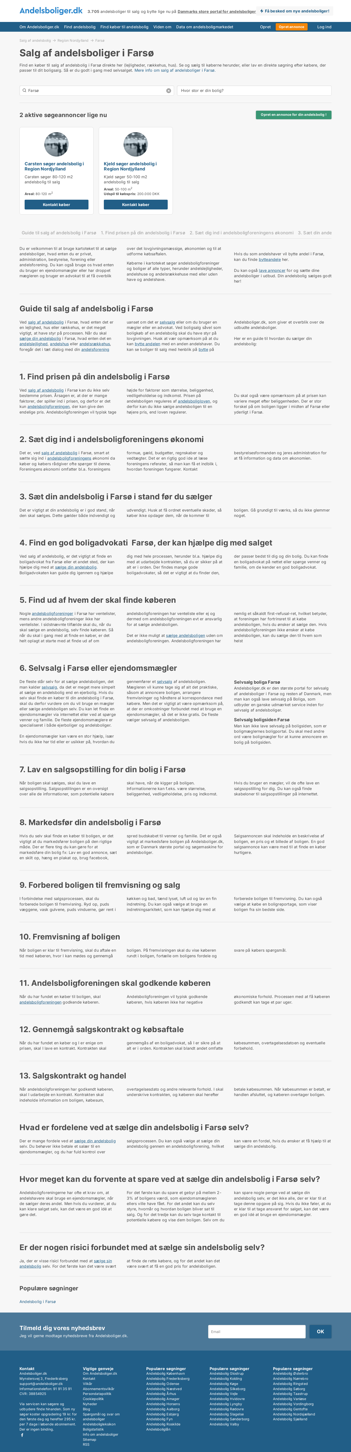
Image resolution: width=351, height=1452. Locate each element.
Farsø (99, 40)
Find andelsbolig (80, 26)
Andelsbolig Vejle (224, 1394)
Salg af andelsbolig (35, 40)
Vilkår (87, 1384)
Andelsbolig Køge (224, 1384)
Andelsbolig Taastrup (290, 1394)
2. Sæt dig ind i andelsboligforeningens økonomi (241, 232)
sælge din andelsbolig (76, 567)
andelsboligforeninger (52, 613)
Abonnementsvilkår (98, 1389)
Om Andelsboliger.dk (39, 26)
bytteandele (270, 259)
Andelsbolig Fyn (159, 1419)
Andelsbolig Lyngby (226, 1404)
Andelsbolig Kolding (226, 1378)
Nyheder (90, 1404)
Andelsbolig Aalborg (163, 1409)
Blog (86, 1409)
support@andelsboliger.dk (41, 1384)
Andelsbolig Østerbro (290, 1373)
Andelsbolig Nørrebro (290, 1378)
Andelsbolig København (165, 1373)
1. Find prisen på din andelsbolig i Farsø (143, 232)
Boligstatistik (93, 1429)
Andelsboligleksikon (99, 1424)
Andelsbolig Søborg (289, 1389)
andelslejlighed (34, 343)
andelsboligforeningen (48, 406)
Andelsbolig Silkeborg (227, 1389)
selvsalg (167, 322)
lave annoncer (272, 270)
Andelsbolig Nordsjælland (294, 1414)
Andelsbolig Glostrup (227, 1373)
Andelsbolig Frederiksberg (168, 1378)
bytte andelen (147, 343)
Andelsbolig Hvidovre (227, 1399)
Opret (265, 26)
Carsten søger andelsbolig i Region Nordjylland (54, 166)
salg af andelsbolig (46, 322)
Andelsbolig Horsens (163, 1404)
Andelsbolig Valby (224, 1424)
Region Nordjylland (73, 40)
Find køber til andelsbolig (124, 26)
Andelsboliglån (158, 1429)
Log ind (324, 26)
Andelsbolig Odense (162, 1384)
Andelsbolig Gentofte (290, 1409)
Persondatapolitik (97, 1394)
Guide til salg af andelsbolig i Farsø (59, 232)
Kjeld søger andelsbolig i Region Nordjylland (130, 166)
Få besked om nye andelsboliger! (297, 11)
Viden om (162, 26)
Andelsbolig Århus (161, 1394)
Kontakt (89, 1378)
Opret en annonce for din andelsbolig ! (294, 115)
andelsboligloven (194, 401)
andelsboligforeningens (69, 458)
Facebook (22, 1435)
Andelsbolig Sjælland (290, 1419)
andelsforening (95, 349)
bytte (203, 349)
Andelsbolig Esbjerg (162, 1414)
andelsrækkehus (94, 343)
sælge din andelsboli (39, 338)
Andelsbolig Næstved (164, 1389)
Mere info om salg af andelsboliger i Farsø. (175, 70)
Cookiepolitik (93, 1399)
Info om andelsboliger (100, 1434)
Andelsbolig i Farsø (38, 1301)
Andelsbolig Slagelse (227, 1414)
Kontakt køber (56, 204)
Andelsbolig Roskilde (163, 1424)
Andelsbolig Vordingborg (293, 1404)
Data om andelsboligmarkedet (204, 26)
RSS (86, 1444)
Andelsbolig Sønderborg (229, 1419)
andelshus (59, 343)
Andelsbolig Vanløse (289, 1399)
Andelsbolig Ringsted (290, 1384)
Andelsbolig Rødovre (227, 1409)
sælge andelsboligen (185, 635)
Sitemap (89, 1439)
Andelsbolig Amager (163, 1399)
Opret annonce (291, 27)
